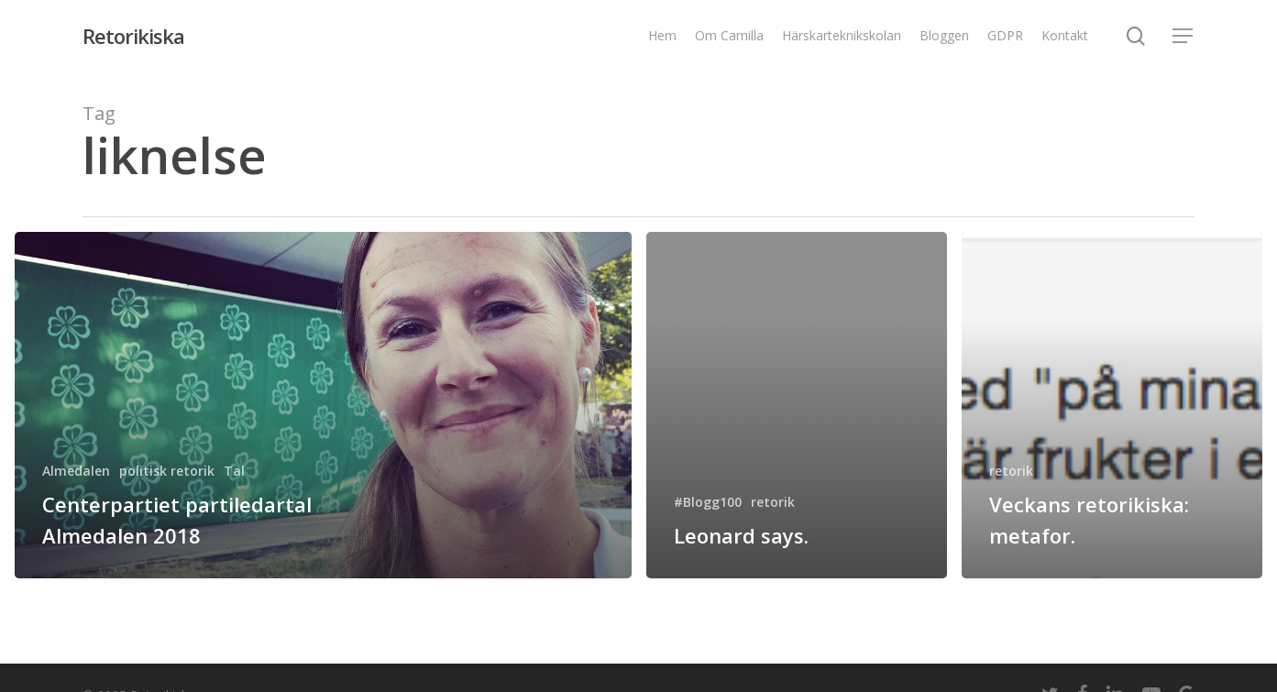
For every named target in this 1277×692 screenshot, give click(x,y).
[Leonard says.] (796, 405)
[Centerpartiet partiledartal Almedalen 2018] (323, 405)
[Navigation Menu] (1183, 36)
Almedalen (76, 470)
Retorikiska (133, 36)
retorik (773, 502)
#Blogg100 (708, 502)
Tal (234, 470)
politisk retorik (167, 470)
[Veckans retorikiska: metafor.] (1112, 405)
